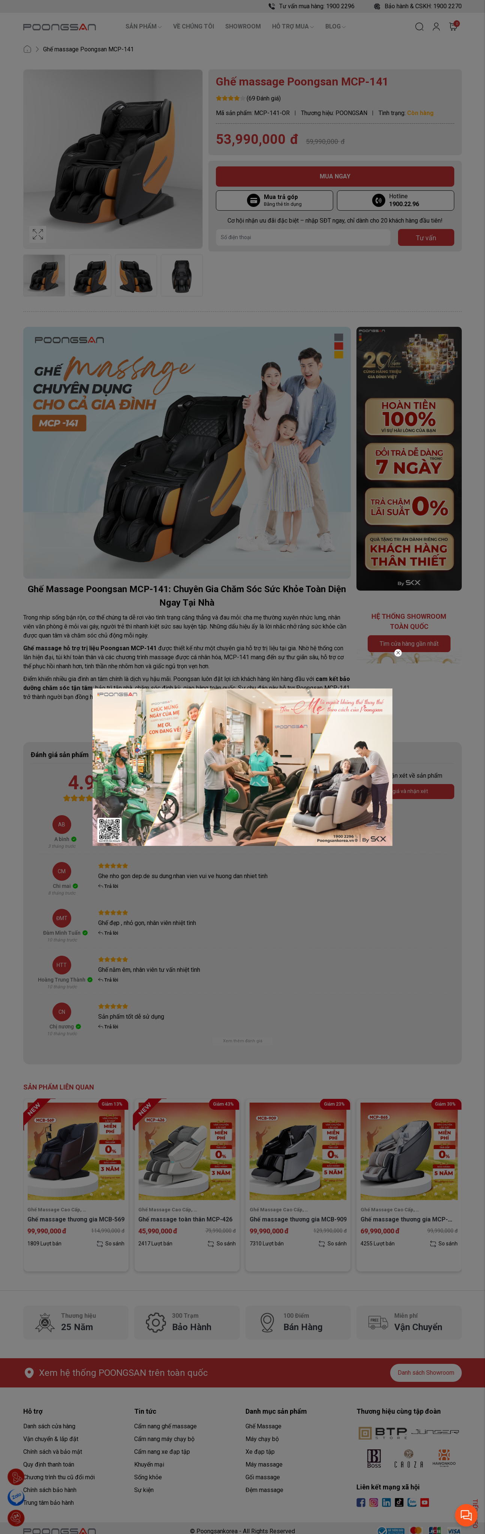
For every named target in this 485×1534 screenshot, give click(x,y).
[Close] (398, 653)
